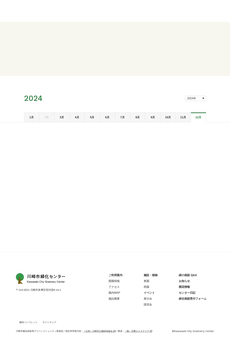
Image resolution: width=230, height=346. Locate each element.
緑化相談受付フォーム (192, 298)
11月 (183, 117)
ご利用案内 (115, 275)
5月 (92, 117)
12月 (198, 117)
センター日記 (187, 292)
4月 (77, 117)
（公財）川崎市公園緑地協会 (99, 331)
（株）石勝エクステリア (138, 331)
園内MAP (114, 292)
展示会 (148, 298)
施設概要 (114, 298)
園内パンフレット (28, 322)
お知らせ (184, 281)
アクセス (114, 286)
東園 (146, 281)
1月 (31, 117)
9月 (153, 117)
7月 (122, 117)
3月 (62, 117)
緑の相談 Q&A (188, 275)
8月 (138, 117)
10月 (168, 117)
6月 (107, 117)
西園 (146, 286)
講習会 (148, 304)
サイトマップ (49, 322)
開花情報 (184, 286)
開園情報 (114, 281)
